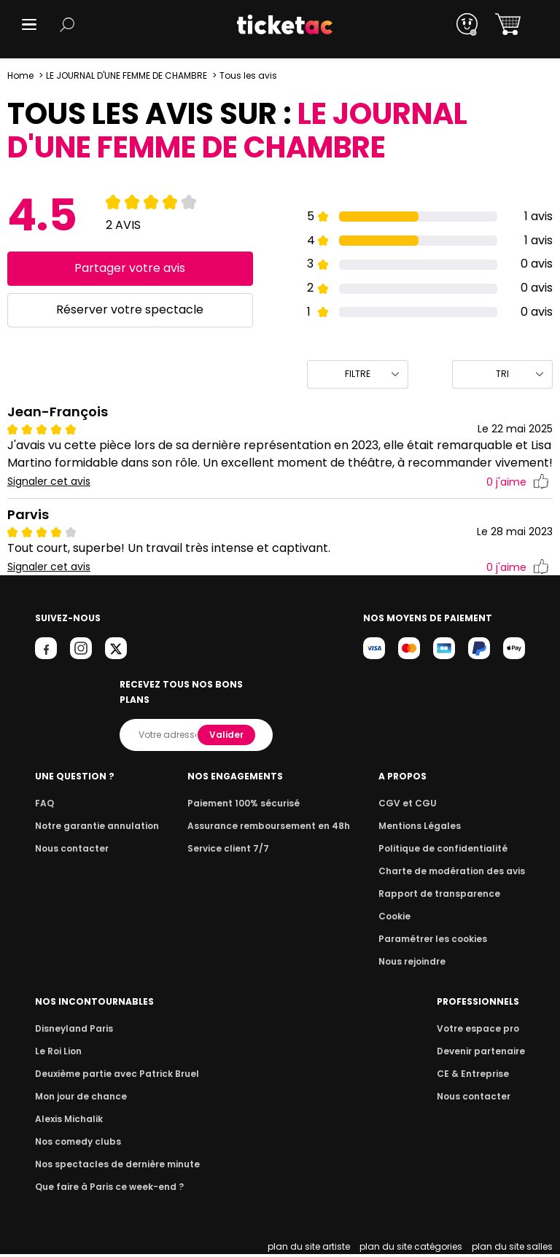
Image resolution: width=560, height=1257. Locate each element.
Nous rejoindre (419, 964)
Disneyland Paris (72, 1031)
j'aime (517, 500)
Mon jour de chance (78, 1099)
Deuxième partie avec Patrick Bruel (112, 1076)
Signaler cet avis (49, 500)
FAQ (43, 806)
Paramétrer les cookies (438, 941)
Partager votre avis (130, 268)
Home (20, 75)
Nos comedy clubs (76, 1144)
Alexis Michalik (68, 1122)
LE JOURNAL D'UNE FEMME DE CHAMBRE (127, 75)
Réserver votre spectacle (130, 309)
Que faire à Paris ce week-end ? (105, 1189)
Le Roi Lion (57, 1054)
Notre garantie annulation (93, 828)
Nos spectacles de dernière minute (112, 1167)
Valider (227, 737)
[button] (29, 24)
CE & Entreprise (474, 1076)
